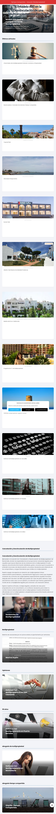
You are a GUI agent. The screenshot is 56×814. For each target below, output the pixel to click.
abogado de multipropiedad (13, 746)
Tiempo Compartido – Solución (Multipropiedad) (28, 2)
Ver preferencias (41, 409)
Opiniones (6, 670)
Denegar (28, 409)
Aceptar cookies (14, 409)
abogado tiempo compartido (13, 783)
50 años (5, 709)
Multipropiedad (8, 630)
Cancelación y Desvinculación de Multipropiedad (21, 549)
